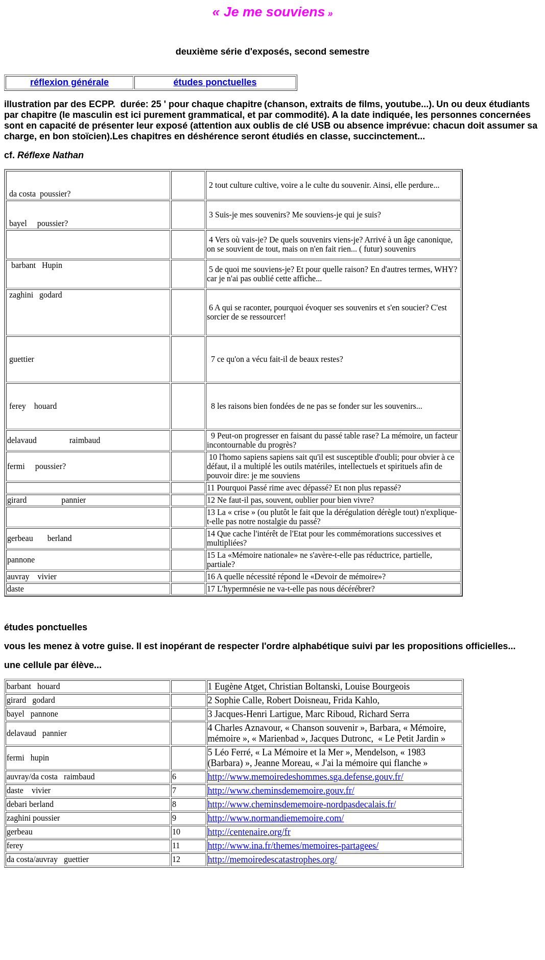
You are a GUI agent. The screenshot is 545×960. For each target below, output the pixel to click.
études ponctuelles (214, 82)
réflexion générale (69, 82)
